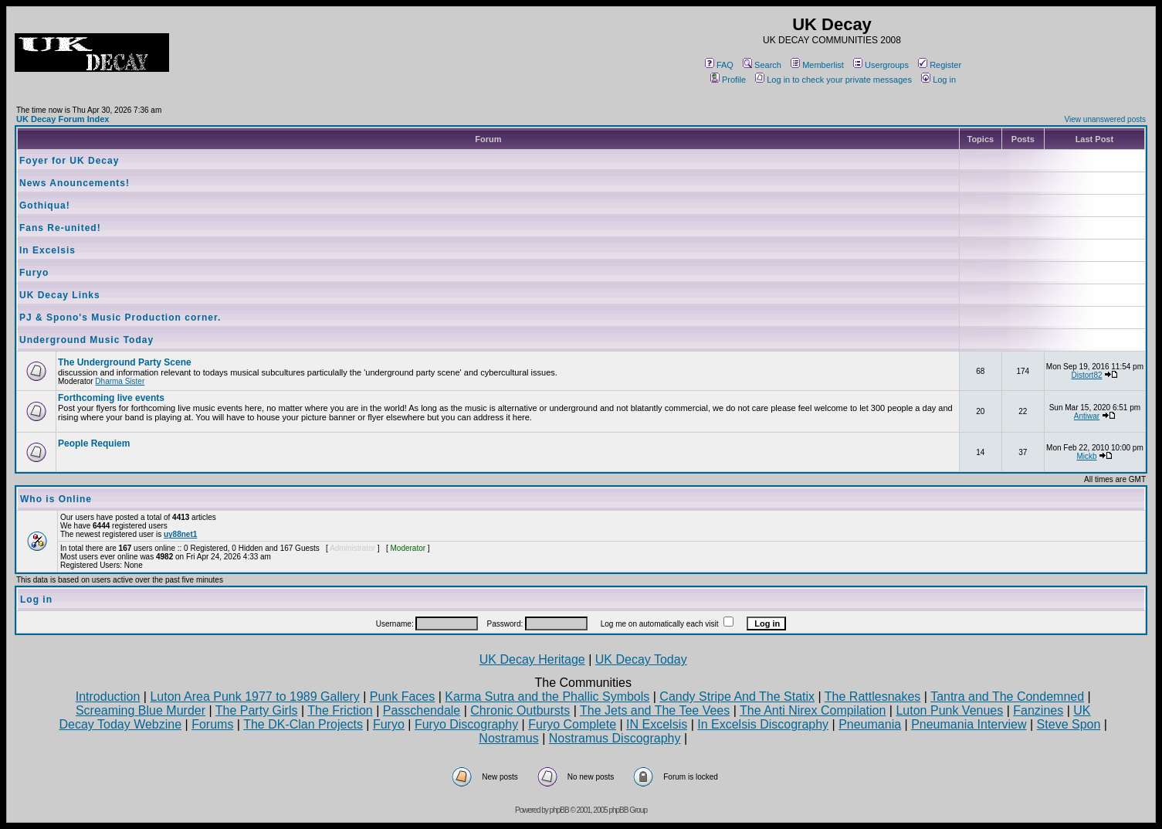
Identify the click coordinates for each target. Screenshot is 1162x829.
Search (762, 65)
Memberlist (817, 65)
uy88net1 (180, 534)
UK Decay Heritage (532, 659)
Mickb (1086, 456)
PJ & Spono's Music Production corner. (120, 317)
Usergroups (881, 65)
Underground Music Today (86, 340)
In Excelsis (47, 250)
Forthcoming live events (111, 397)
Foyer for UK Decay (69, 160)
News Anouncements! (74, 183)
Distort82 (1087, 375)
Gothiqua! (44, 205)
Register (939, 65)
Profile (728, 79)
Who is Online (56, 499)
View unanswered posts (1105, 119)
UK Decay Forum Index (62, 119)
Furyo (34, 272)
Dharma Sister (119, 381)
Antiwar (1086, 416)
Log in (938, 79)
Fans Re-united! (60, 228)
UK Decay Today (641, 659)
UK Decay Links (59, 295)
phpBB (559, 810)
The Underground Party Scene (124, 362)
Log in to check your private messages (833, 79)
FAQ (719, 65)
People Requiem (94, 443)
